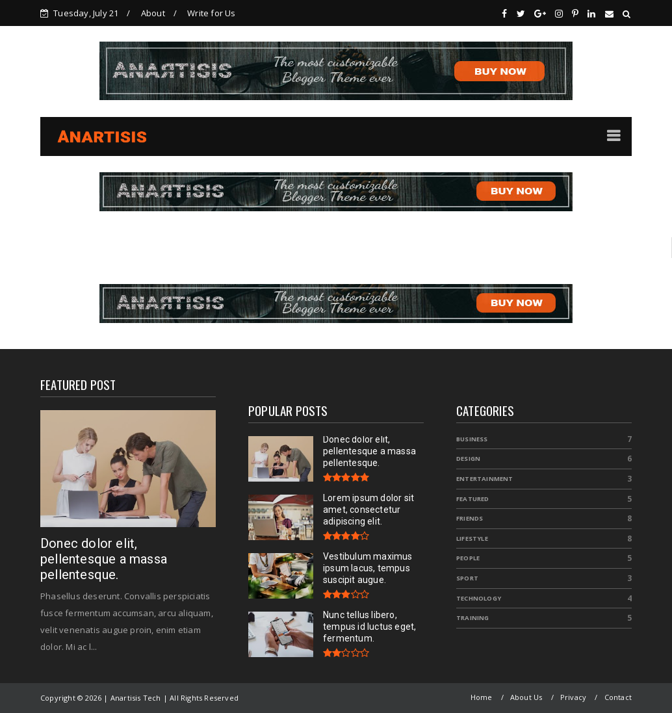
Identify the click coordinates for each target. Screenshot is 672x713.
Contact (618, 697)
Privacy (573, 697)
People (468, 558)
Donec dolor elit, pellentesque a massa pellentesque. (103, 559)
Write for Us (211, 13)
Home (482, 697)
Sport (467, 578)
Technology (478, 598)
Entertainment (484, 478)
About (153, 13)
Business (472, 439)
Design (468, 458)
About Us (526, 697)
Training (472, 618)
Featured (472, 499)
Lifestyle (472, 538)
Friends (469, 518)
